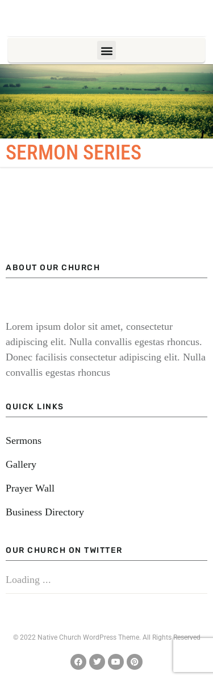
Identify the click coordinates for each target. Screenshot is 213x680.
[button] (106, 50)
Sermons (23, 440)
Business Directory (45, 512)
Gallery (21, 464)
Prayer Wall (30, 488)
